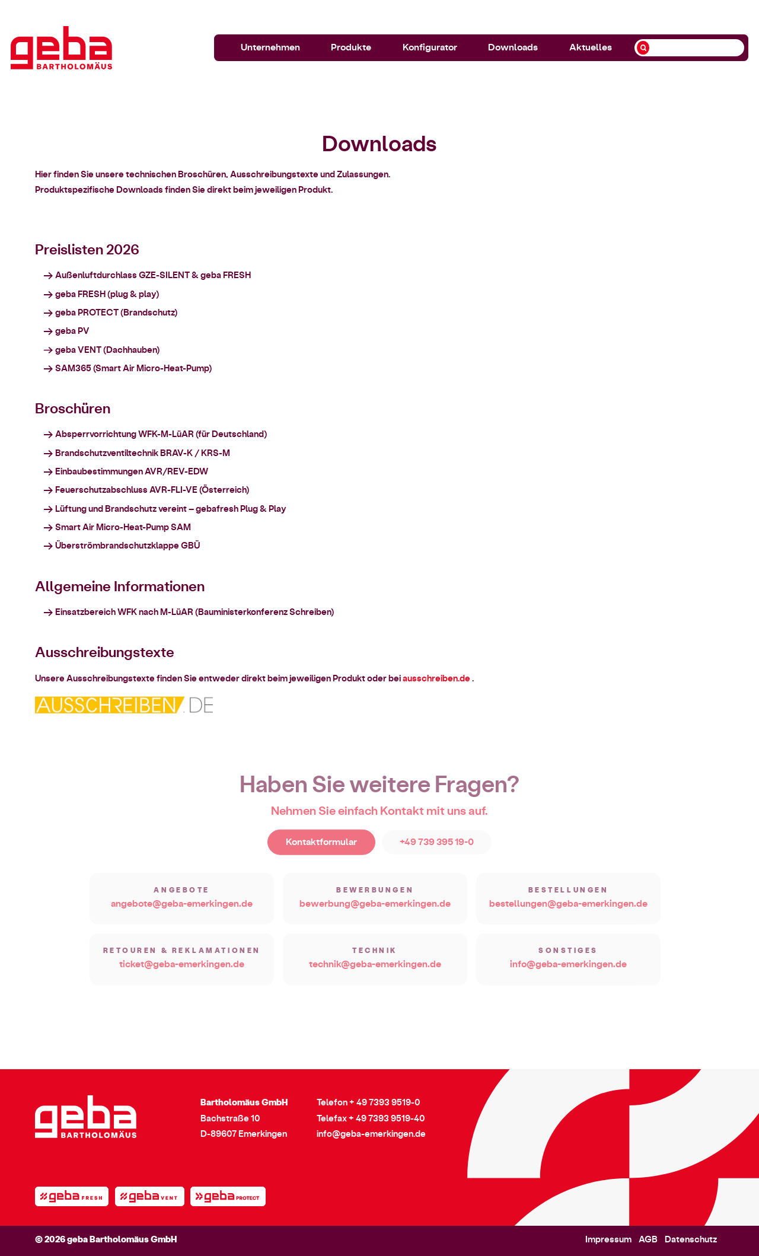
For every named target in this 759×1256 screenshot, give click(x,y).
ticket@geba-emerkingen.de (181, 973)
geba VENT (78, 351)
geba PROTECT (87, 314)
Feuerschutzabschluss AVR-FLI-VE (126, 491)
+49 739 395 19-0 (437, 850)
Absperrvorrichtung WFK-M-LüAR (124, 435)
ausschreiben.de (436, 679)
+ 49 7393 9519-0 (384, 1102)
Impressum (608, 1239)
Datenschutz (691, 1239)
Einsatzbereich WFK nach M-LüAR (124, 613)
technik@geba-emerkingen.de (375, 973)
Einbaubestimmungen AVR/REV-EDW (131, 472)
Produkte (351, 47)
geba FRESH (80, 295)
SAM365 (73, 369)
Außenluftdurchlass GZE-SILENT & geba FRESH (153, 276)
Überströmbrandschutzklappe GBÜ (127, 547)
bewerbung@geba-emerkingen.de (375, 912)
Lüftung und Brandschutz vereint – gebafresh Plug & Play (170, 510)
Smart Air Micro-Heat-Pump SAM (123, 528)
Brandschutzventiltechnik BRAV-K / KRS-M (142, 454)
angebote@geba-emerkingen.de (182, 912)
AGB (648, 1239)
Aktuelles (590, 47)
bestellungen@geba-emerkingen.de (568, 912)
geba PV (72, 332)
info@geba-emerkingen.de (568, 973)
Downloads (513, 47)
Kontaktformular (321, 850)
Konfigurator (430, 47)
